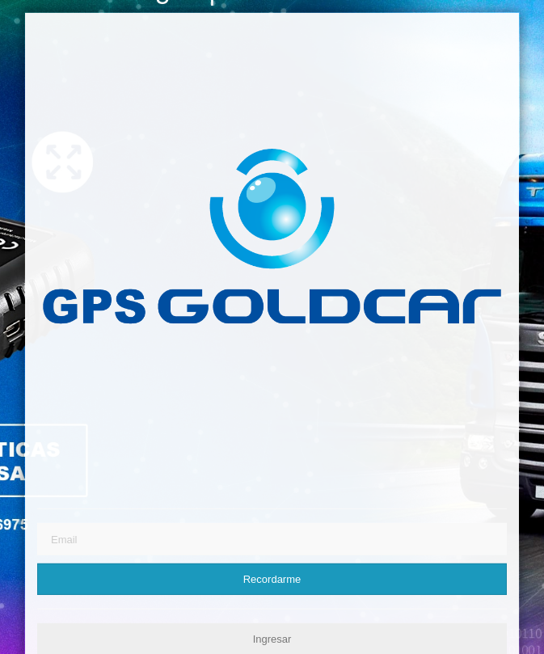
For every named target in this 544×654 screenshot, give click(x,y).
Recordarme (272, 579)
